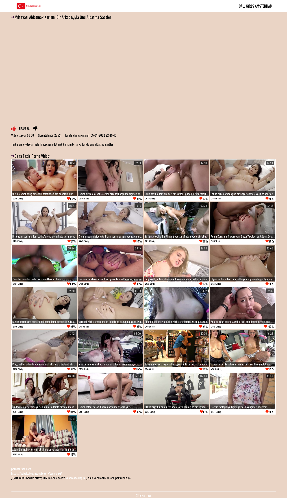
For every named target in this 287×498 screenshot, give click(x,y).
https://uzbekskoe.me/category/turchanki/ (36, 473)
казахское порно (75, 477)
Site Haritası (143, 495)
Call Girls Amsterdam (255, 6)
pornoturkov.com (21, 468)
